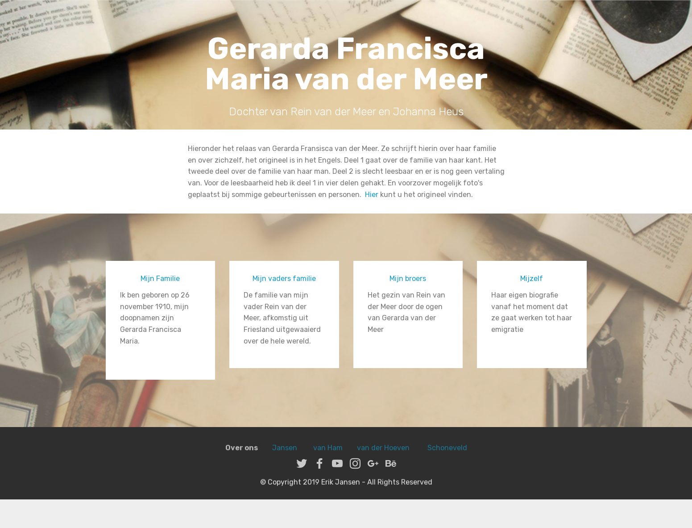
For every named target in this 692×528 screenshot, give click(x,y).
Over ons (241, 456)
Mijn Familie (160, 278)
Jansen (284, 456)
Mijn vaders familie (284, 278)
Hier (371, 194)
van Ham (327, 456)
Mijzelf (531, 278)
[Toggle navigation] (678, 15)
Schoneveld (447, 456)
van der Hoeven (385, 456)
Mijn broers (408, 278)
